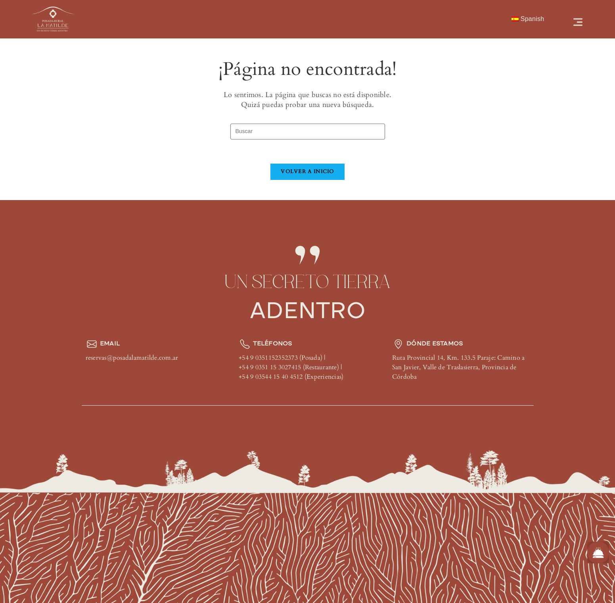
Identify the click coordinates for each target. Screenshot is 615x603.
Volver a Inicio (307, 171)
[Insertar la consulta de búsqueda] (307, 131)
